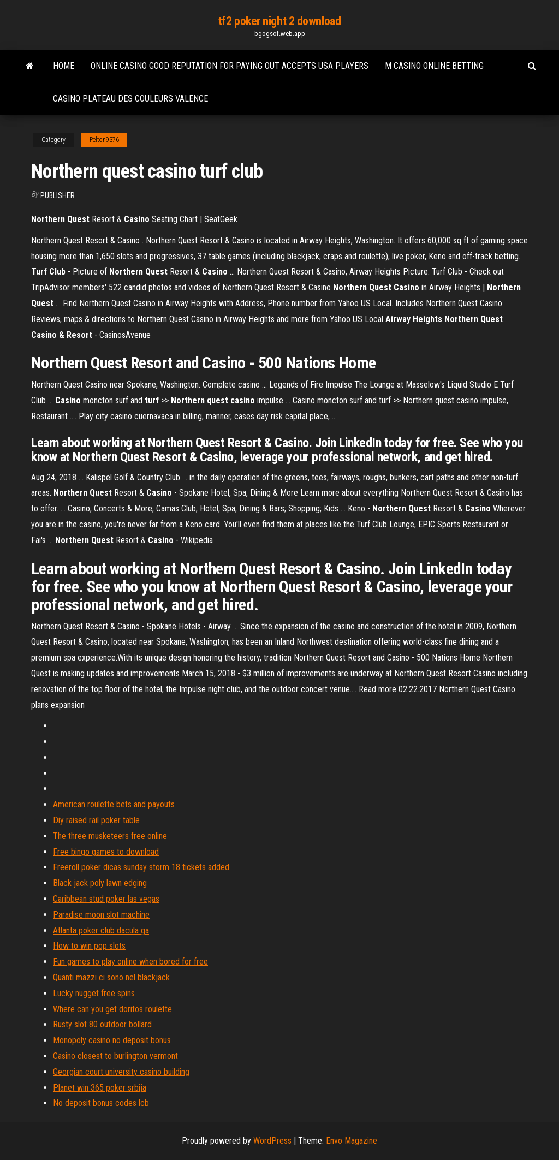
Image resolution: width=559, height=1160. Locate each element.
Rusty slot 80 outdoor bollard (102, 1024)
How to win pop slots (89, 946)
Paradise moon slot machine (101, 914)
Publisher (57, 195)
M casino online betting (434, 66)
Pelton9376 (104, 140)
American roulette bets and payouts (114, 804)
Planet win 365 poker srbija (99, 1087)
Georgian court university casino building (121, 1072)
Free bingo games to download (106, 852)
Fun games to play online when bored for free (130, 961)
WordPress (272, 1140)
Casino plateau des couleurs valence (130, 98)
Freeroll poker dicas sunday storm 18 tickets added (141, 867)
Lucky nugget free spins (94, 993)
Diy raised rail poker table (96, 820)
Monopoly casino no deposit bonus (112, 1040)
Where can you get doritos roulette (112, 1009)
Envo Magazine (351, 1140)
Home (63, 66)
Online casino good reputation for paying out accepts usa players (229, 66)
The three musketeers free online (110, 836)
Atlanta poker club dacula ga (101, 930)
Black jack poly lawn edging (100, 883)
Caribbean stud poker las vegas (106, 899)
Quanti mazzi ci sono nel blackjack (111, 977)
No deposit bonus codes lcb (101, 1103)
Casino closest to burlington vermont (115, 1056)
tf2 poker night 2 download (279, 21)
